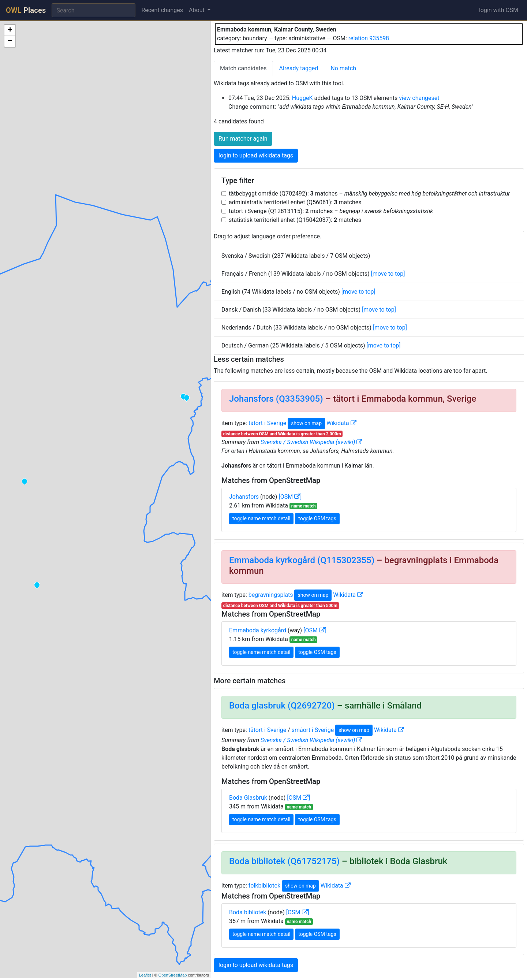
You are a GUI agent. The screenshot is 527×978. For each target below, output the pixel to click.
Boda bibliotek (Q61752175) (284, 861)
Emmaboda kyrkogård (257, 630)
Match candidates (243, 68)
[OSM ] (290, 496)
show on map (306, 423)
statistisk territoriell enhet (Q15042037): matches (295, 219)
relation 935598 (368, 38)
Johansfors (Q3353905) (276, 399)
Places (26, 10)
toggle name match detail (261, 518)
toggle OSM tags (317, 518)
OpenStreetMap (172, 975)
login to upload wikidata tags (255, 155)
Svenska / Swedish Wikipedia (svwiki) (311, 442)
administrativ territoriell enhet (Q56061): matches (295, 202)
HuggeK (302, 97)
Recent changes (162, 10)
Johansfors (244, 496)
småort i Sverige (313, 729)
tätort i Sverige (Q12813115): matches (331, 211)
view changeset (419, 97)
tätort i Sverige (267, 423)
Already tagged (298, 68)
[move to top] (388, 273)
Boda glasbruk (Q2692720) (282, 705)
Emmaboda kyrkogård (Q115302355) (301, 560)
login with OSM (498, 10)
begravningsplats (270, 594)
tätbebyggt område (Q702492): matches (369, 193)
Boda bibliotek (247, 912)
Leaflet (145, 975)
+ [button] (10, 30)
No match (343, 68)
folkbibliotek (264, 885)
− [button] (10, 41)
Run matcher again (243, 138)
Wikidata (341, 423)
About (197, 10)
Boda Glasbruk (248, 797)
